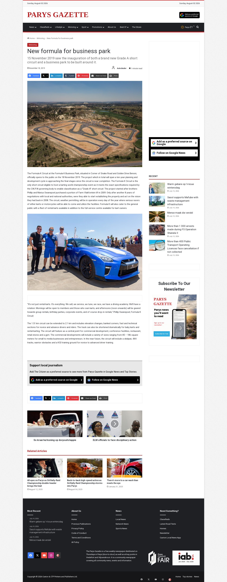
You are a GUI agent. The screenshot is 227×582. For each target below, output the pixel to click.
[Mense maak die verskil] (157, 216)
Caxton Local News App (170, 537)
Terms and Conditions (81, 537)
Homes (163, 528)
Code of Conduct (79, 533)
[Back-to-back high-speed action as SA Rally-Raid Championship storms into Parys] (84, 468)
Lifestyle (58, 27)
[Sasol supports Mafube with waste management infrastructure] (157, 201)
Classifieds (44, 27)
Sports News (121, 528)
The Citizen (136, 27)
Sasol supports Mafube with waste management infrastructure (182, 201)
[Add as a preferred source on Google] (189, 14)
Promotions (97, 27)
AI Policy (75, 542)
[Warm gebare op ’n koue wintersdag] (157, 188)
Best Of (123, 27)
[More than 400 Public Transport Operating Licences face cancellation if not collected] (157, 245)
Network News (122, 524)
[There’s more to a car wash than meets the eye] (124, 468)
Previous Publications (81, 524)
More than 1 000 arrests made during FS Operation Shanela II (181, 230)
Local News (121, 519)
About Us (112, 27)
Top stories (187, 577)
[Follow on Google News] (113, 380)
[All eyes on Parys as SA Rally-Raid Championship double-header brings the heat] (45, 468)
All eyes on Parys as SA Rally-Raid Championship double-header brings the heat (43, 483)
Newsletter (165, 533)
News (31, 27)
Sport (84, 27)
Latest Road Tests (168, 524)
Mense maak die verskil (180, 212)
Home (31, 38)
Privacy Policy (77, 528)
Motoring (72, 27)
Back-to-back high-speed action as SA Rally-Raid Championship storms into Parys (84, 483)
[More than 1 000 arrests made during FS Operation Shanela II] (157, 230)
